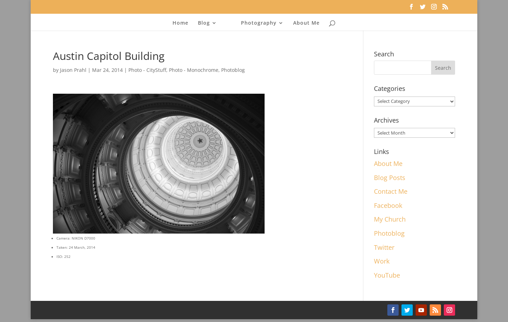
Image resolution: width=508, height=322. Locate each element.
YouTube (387, 275)
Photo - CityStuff (147, 70)
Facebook (388, 205)
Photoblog (233, 70)
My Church (390, 219)
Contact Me (390, 191)
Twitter (384, 247)
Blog (204, 23)
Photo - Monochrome (193, 70)
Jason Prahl (73, 70)
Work (381, 261)
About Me (306, 23)
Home (180, 23)
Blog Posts (389, 177)
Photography (259, 23)
